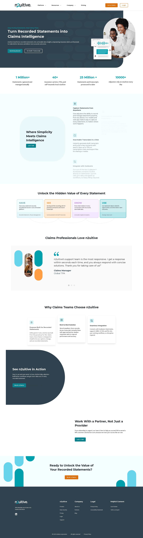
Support (62, 520)
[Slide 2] (71, 285)
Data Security (63, 510)
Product (62, 506)
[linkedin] (16, 514)
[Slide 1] (68, 285)
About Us (77, 506)
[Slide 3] (74, 285)
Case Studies (114, 506)
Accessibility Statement (97, 510)
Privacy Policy (94, 506)
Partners (77, 510)
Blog (76, 513)
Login (61, 516)
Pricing (61, 513)
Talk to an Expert (115, 510)
